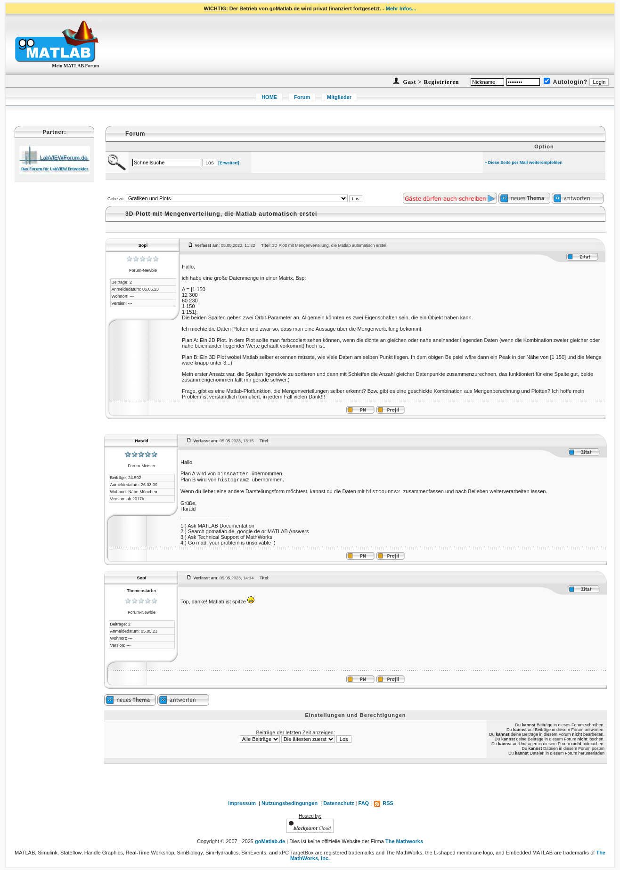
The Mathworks (404, 841)
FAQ (364, 803)
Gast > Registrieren (430, 82)
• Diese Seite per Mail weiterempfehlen (524, 162)
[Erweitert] (228, 163)
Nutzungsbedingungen (289, 803)
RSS (383, 803)
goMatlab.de (270, 841)
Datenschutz (338, 803)
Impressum (242, 803)
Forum (302, 97)
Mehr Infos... (401, 8)
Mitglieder (339, 97)
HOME (269, 97)
